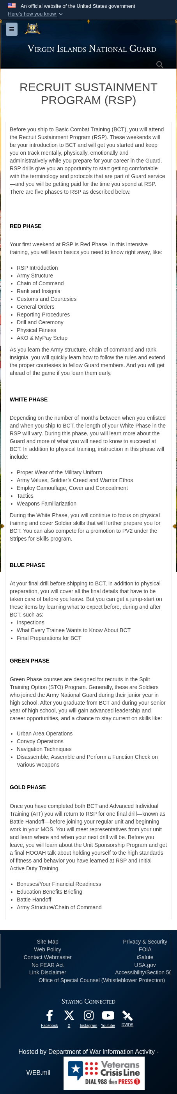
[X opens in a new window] (69, 1017)
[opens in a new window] (49, 1017)
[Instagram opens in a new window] (88, 1017)
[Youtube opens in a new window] (108, 1017)
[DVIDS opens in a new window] (127, 1015)
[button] (36, 14)
